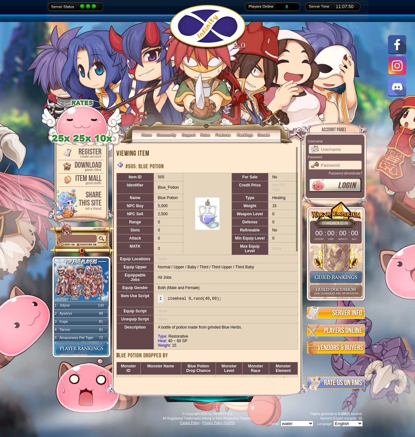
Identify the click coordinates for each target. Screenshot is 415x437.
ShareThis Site (80, 200)
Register (80, 152)
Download (80, 166)
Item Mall (80, 179)
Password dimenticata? (345, 173)
